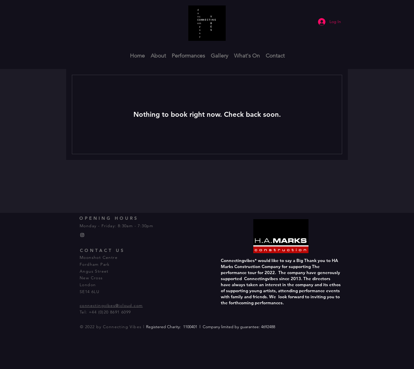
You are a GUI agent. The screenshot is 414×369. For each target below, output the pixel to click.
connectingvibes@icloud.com (111, 305)
